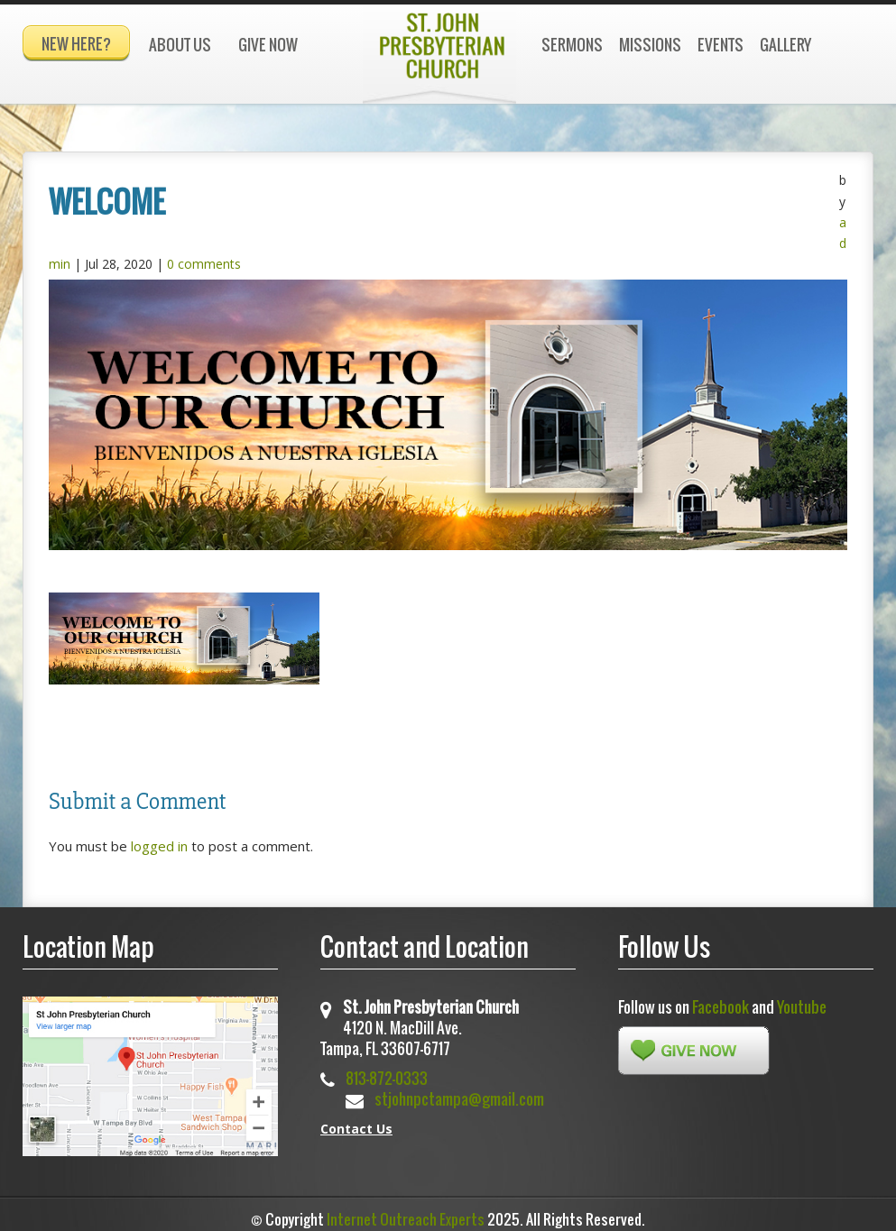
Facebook (720, 999)
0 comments (204, 255)
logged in (159, 838)
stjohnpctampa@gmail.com (459, 1090)
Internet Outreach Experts (406, 1211)
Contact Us (356, 1120)
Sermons (572, 44)
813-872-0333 (387, 1070)
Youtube (802, 999)
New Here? (76, 43)
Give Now (268, 44)
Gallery (785, 44)
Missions (650, 44)
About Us (180, 44)
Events (720, 44)
